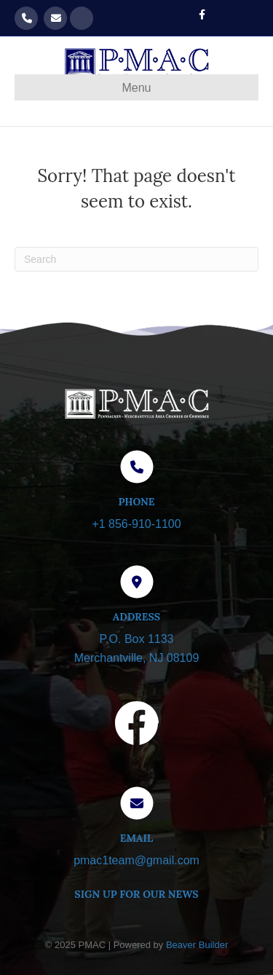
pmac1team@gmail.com (55, 18)
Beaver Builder (197, 944)
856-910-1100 (26, 18)
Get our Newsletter (81, 18)
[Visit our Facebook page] (137, 726)
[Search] (136, 259)
